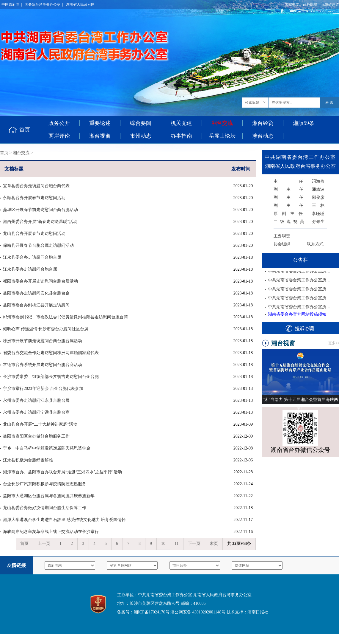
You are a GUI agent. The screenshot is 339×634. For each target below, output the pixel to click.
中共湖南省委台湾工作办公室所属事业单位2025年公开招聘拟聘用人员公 (300, 271)
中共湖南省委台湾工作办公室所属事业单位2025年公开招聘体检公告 (300, 289)
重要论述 (100, 123)
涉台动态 (263, 136)
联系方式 (315, 244)
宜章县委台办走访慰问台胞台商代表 (36, 186)
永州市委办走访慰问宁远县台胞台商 (36, 412)
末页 (214, 543)
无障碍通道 (330, 4)
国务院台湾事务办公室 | (44, 4)
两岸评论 (59, 136)
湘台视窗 (100, 136)
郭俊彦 (299, 197)
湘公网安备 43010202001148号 (197, 612)
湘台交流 (21, 153)
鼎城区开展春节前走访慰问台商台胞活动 (40, 209)
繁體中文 (292, 4)
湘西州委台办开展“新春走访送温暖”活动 (40, 221)
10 (163, 543)
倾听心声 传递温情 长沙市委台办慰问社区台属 (45, 329)
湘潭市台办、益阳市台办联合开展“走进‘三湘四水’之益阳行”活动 (62, 472)
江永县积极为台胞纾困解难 (28, 460)
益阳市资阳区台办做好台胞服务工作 (36, 436)
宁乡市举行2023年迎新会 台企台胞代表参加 (43, 388)
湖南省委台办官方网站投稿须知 (297, 314)
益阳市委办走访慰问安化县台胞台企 (36, 293)
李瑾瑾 (299, 213)
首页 (24, 130)
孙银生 (299, 221)
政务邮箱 (310, 4)
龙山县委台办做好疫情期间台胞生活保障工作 (44, 508)
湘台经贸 (263, 123)
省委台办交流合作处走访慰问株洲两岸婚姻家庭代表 (51, 353)
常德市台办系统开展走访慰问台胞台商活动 (42, 364)
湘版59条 (303, 123)
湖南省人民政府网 (80, 4)
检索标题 (252, 102)
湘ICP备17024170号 (152, 612)
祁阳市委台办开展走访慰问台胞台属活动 (40, 281)
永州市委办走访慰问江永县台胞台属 (36, 400)
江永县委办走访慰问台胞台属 (30, 269)
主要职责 (282, 236)
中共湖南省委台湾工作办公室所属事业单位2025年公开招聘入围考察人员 (300, 280)
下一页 (194, 543)
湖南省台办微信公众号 (300, 450)
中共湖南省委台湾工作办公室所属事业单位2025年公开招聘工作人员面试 (300, 298)
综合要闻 (140, 123)
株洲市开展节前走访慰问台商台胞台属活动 (42, 341)
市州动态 (140, 136)
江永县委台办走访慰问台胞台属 (32, 257)
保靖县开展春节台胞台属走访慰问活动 (38, 245)
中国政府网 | (11, 4)
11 (176, 543)
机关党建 (181, 123)
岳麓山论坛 (222, 136)
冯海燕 (299, 181)
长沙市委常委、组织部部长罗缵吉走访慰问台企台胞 (51, 376)
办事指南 (181, 136)
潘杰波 (299, 189)
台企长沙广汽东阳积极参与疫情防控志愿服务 (44, 484)
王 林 (299, 205)
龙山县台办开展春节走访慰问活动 (34, 233)
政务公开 (59, 123)
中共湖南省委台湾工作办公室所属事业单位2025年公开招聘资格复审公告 (300, 307)
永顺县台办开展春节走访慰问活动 (34, 198)
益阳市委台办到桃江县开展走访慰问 (36, 305)
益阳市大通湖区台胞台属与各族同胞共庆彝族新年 (49, 496)
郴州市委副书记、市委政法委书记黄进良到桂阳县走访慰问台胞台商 (65, 317)
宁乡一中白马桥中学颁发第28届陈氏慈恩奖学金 (46, 448)
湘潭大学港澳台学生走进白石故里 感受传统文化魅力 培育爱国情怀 (64, 519)
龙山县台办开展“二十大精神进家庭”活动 (40, 424)
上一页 (44, 543)
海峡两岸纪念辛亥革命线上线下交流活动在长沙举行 (51, 531)
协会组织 (282, 244)
